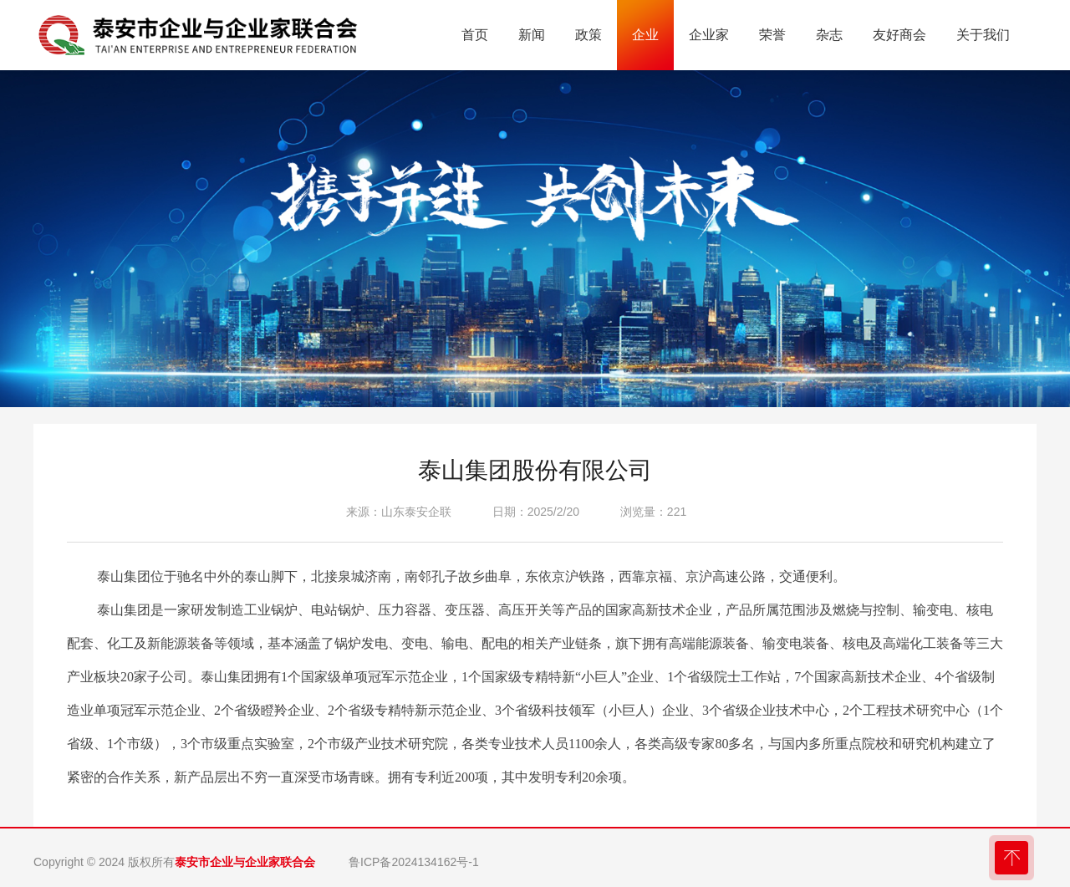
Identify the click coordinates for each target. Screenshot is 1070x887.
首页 (474, 35)
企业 (645, 35)
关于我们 (983, 35)
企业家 (709, 35)
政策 (588, 35)
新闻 (531, 35)
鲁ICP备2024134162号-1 (414, 862)
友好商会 (899, 35)
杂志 (829, 35)
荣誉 (772, 35)
